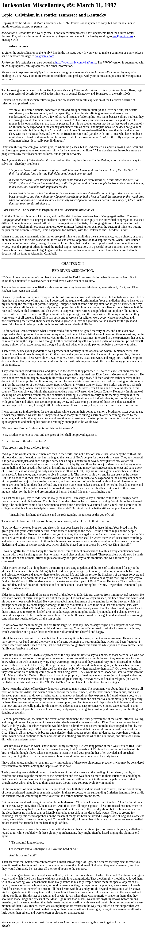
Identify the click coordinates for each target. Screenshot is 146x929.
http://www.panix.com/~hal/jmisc (75, 62)
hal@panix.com (123, 36)
